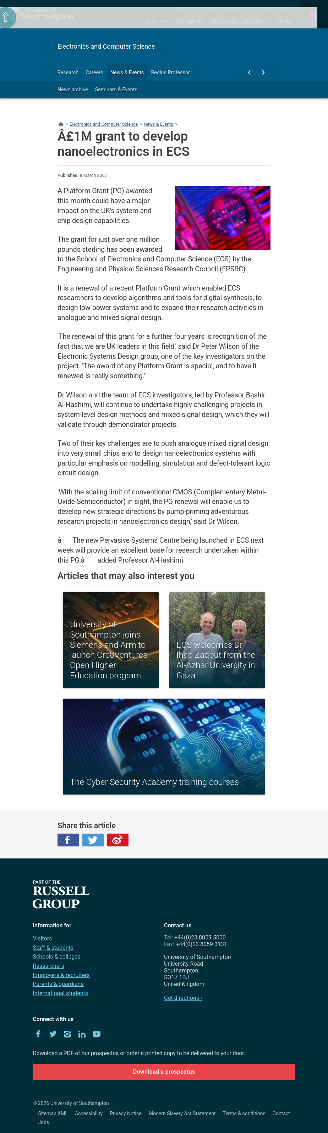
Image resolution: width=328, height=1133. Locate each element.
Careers (94, 73)
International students (60, 993)
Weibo (118, 840)
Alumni (210, 8)
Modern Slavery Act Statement (182, 1113)
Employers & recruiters (61, 975)
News (253, 8)
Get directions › (183, 997)
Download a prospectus (164, 1071)
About (183, 8)
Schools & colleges (56, 956)
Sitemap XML (53, 1113)
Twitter (93, 840)
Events (269, 8)
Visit (197, 8)
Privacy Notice (125, 1113)
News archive (73, 90)
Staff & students (53, 947)
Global (284, 21)
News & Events (127, 73)
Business (257, 21)
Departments (233, 8)
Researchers (48, 966)
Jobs (43, 1122)
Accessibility (89, 1113)
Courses (157, 21)
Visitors (42, 938)
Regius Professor (170, 73)
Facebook (68, 840)
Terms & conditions (244, 1113)
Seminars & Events (116, 90)
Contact (285, 8)
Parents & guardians (58, 984)
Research (225, 21)
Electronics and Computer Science (106, 46)
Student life (191, 21)
